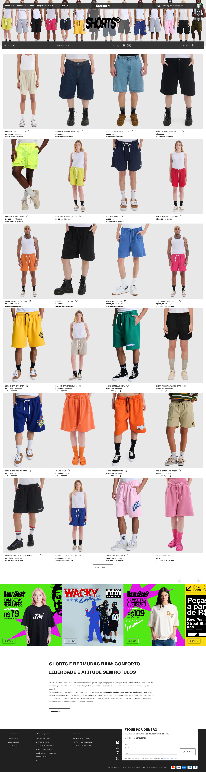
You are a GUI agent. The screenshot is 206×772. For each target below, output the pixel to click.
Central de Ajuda (43, 738)
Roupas (22, 11)
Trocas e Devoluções (44, 745)
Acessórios (22, 5)
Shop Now (9, 641)
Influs (65, 5)
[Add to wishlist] (28, 131)
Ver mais (100, 567)
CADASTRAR (187, 751)
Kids (32, 5)
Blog (38, 760)
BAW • (18, 11)
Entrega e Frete (42, 742)
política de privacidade (170, 758)
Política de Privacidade (46, 753)
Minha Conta (13, 738)
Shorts (29, 11)
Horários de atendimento (83, 742)
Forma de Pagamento (44, 749)
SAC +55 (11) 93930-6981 (81, 738)
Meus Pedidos (13, 742)
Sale (58, 5)
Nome (126, 744)
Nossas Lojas (41, 756)
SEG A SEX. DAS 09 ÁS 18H (82, 745)
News (50, 5)
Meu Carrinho (13, 745)
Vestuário (9, 5)
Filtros (8, 45)
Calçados (41, 5)
